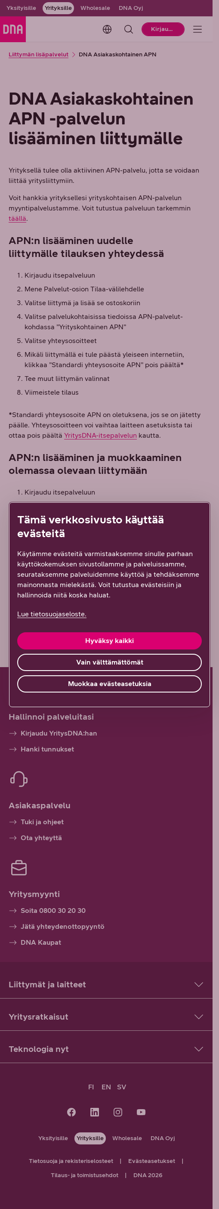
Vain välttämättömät (109, 662)
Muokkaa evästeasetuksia (109, 684)
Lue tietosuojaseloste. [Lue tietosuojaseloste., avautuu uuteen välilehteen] (51, 614)
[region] (109, 605)
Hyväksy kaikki (109, 641)
